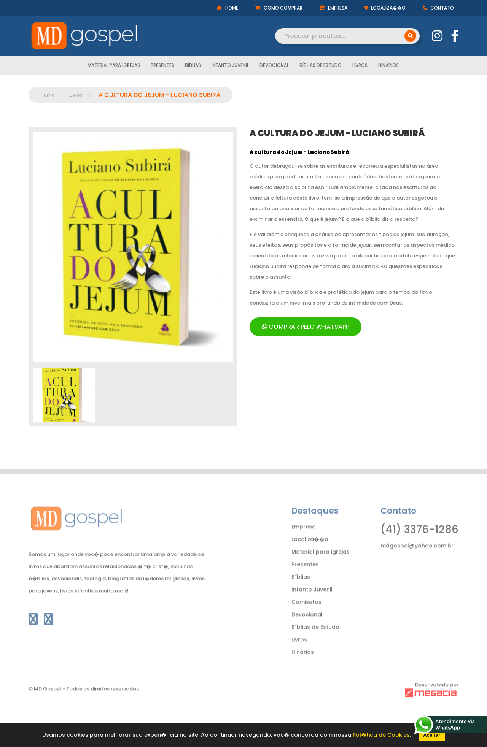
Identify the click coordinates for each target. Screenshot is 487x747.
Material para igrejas (114, 66)
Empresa (303, 538)
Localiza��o (309, 551)
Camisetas (306, 614)
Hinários (388, 66)
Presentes (162, 66)
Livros (360, 66)
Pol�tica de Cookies (381, 735)
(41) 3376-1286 (419, 541)
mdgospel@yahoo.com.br (417, 557)
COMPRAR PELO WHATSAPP (305, 326)
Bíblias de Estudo (320, 66)
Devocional (274, 66)
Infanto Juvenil (230, 66)
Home (48, 95)
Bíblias (193, 66)
